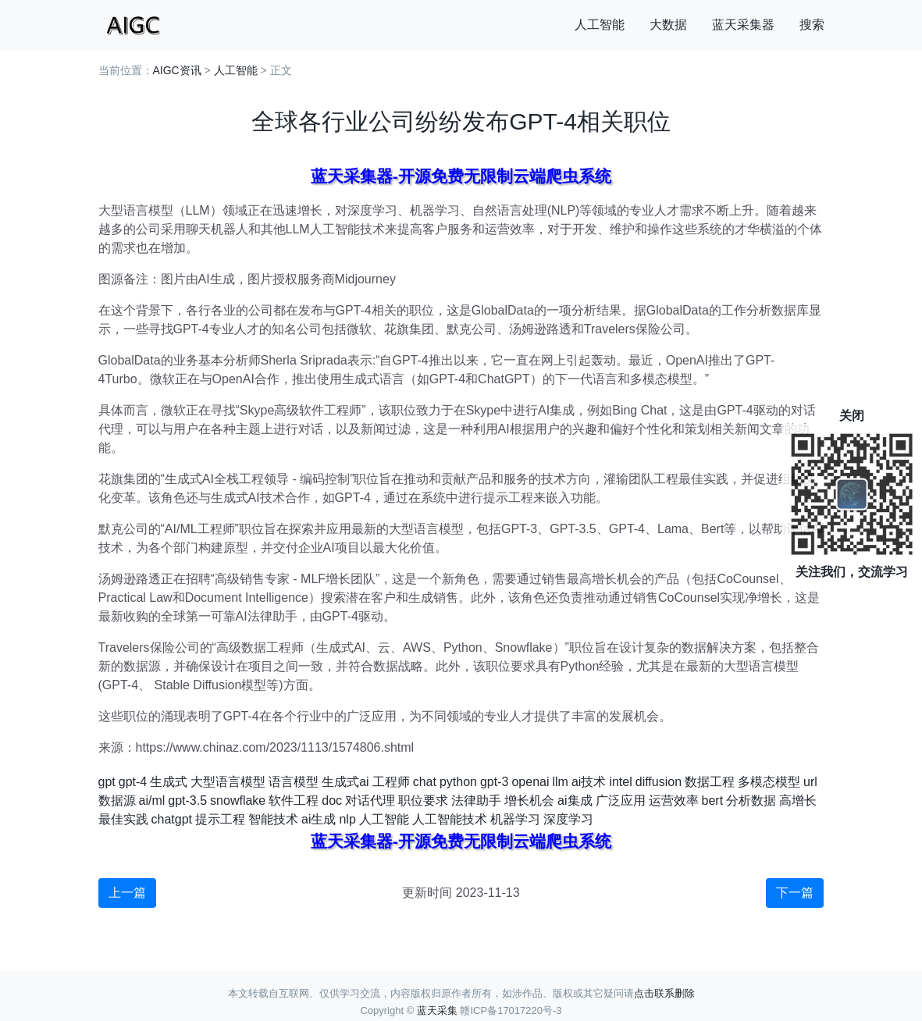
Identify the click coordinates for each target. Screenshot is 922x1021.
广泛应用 (621, 800)
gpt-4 (133, 781)
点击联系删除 (664, 993)
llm (560, 781)
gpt (107, 781)
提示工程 (220, 819)
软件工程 (294, 800)
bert (713, 800)
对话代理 (370, 800)
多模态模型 (769, 781)
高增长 (798, 800)
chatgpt (171, 819)
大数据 (668, 24)
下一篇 (794, 892)
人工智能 (600, 24)
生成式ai (345, 781)
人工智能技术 (449, 819)
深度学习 (568, 819)
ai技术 (588, 781)
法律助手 (476, 800)
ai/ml (152, 800)
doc (332, 800)
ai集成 (574, 800)
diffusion (658, 781)
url (810, 781)
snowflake (237, 800)
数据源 (117, 800)
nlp (347, 819)
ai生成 (318, 819)
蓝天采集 (437, 1010)
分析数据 (751, 800)
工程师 (391, 781)
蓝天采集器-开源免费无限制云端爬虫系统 (461, 176)
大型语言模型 (227, 781)
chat (424, 781)
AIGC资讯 (177, 70)
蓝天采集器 (743, 24)
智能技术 (273, 819)
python (458, 781)
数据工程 (710, 781)
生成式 (168, 781)
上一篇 (127, 892)
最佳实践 (123, 819)
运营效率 (674, 800)
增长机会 (529, 800)
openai (530, 781)
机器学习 (515, 819)
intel (620, 781)
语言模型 (294, 781)
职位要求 (423, 800)
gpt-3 (494, 781)
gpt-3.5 (187, 800)
